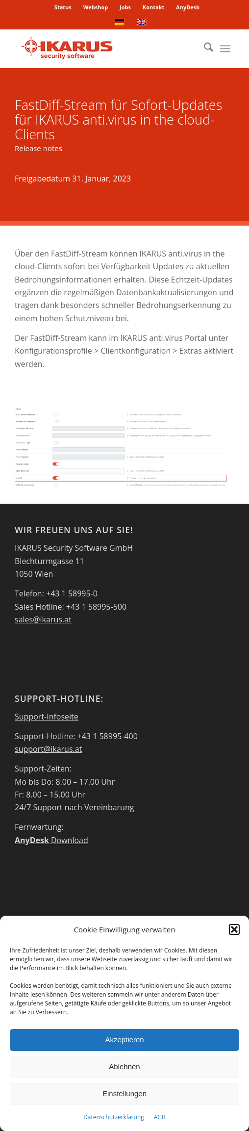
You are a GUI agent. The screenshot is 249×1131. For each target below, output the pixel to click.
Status (63, 7)
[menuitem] (63, 7)
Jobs (125, 7)
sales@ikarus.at (43, 619)
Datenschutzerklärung (113, 1117)
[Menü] (225, 48)
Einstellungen (124, 1093)
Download (51, 840)
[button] (234, 929)
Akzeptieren (124, 1039)
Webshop (95, 7)
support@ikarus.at (48, 749)
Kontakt (153, 7)
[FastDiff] (121, 448)
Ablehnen (124, 1066)
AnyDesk (187, 7)
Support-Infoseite (46, 716)
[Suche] (203, 48)
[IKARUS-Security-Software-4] (103, 48)
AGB (160, 1117)
